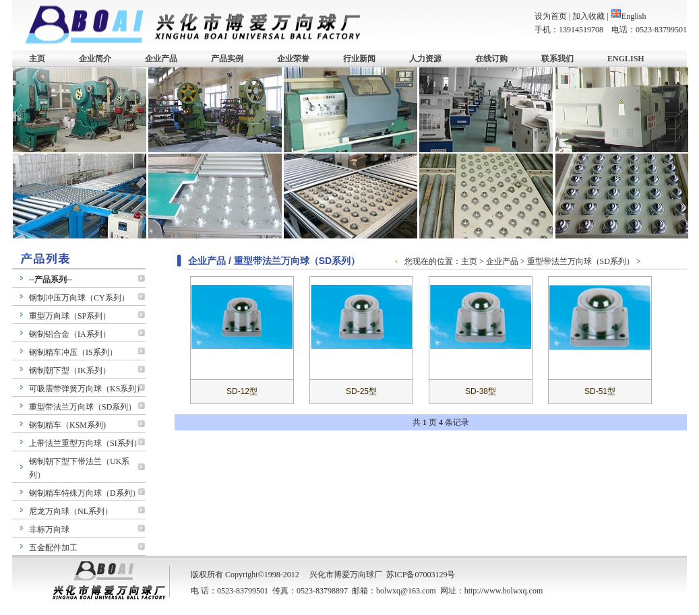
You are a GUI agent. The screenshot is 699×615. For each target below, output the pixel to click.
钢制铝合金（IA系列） (70, 334)
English (628, 16)
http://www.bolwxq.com (503, 590)
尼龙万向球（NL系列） (71, 511)
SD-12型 (241, 391)
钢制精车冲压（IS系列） (73, 352)
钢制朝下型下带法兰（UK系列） (79, 468)
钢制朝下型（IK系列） (70, 370)
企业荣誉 (293, 58)
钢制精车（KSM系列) (67, 425)
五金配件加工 (53, 547)
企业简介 (95, 58)
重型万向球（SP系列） (70, 316)
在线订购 (491, 58)
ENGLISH (625, 58)
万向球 (362, 574)
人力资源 (425, 58)
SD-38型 (480, 391)
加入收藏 (588, 16)
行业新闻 (359, 58)
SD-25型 (361, 391)
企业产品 (161, 58)
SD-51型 (599, 391)
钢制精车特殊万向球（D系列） (84, 493)
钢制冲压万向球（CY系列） (79, 297)
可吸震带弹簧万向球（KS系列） (86, 388)
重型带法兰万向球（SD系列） (82, 407)
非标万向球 (49, 529)
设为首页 (551, 16)
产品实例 (227, 58)
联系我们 (557, 58)
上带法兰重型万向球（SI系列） (85, 443)
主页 (37, 58)
